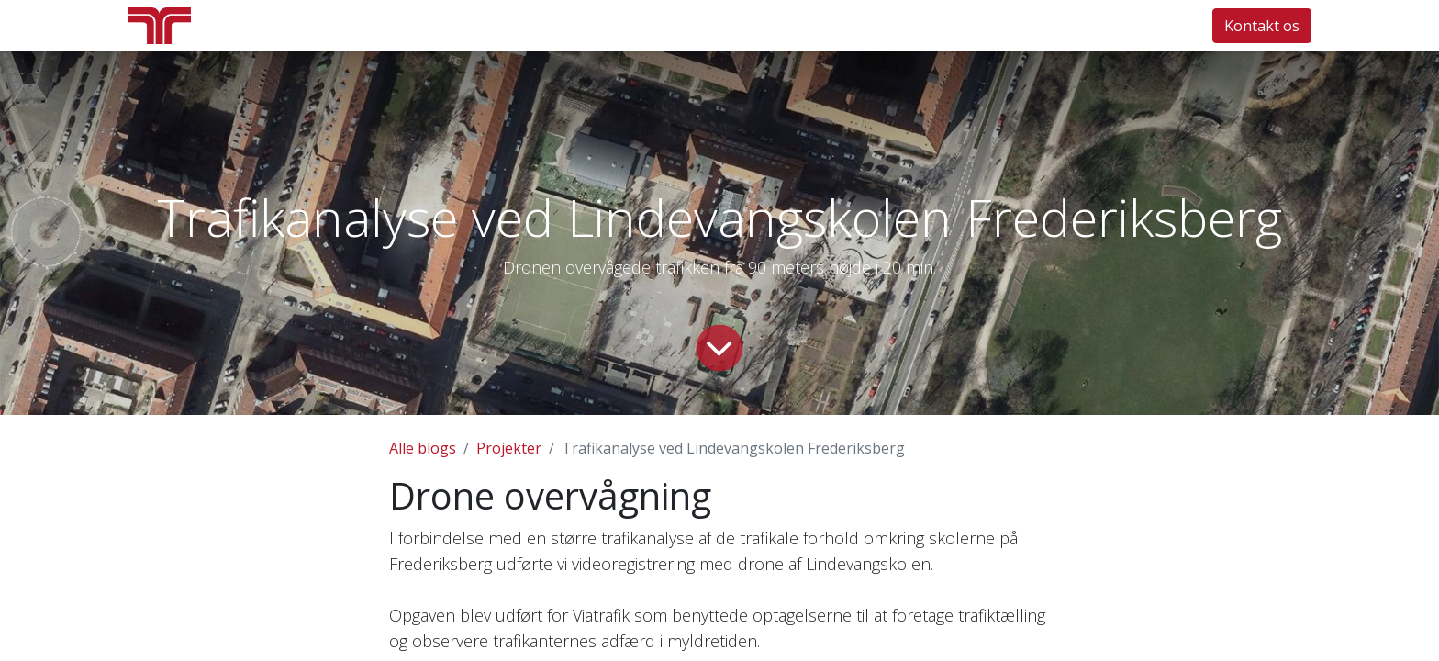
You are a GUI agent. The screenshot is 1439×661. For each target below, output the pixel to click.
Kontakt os (1262, 26)
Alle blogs (422, 448)
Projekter (508, 448)
